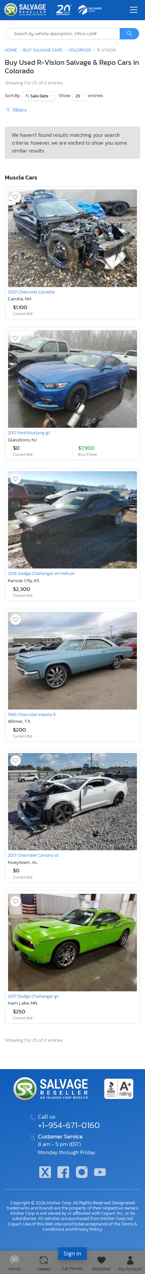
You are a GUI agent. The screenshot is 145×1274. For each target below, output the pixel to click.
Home (11, 50)
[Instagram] (81, 1173)
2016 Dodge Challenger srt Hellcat (41, 573)
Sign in (72, 1253)
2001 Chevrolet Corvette (31, 291)
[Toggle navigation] (133, 10)
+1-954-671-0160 (69, 1125)
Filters (16, 110)
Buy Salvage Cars (43, 50)
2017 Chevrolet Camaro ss (33, 855)
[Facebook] (63, 1173)
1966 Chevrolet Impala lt (32, 714)
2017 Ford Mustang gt (29, 432)
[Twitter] (45, 1173)
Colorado (79, 50)
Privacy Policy (88, 1229)
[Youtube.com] (99, 1173)
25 (78, 96)
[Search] (129, 34)
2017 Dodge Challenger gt (33, 996)
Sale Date (39, 96)
